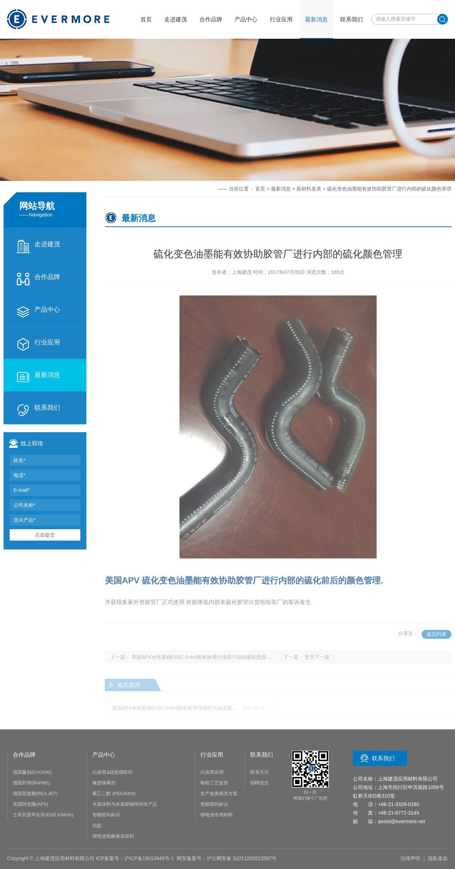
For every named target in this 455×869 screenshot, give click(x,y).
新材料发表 (308, 189)
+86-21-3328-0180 (398, 804)
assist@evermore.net (401, 821)
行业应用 (38, 344)
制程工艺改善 (214, 782)
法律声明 (410, 858)
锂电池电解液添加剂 (113, 836)
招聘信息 (259, 782)
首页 (146, 19)
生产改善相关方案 (218, 793)
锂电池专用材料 (216, 814)
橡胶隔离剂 (104, 782)
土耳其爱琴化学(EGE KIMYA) (43, 814)
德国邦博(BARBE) (31, 782)
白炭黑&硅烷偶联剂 (112, 772)
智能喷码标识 (214, 804)
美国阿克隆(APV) (30, 804)
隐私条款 (438, 858)
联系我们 (38, 410)
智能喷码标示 (106, 814)
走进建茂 (38, 246)
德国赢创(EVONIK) (32, 772)
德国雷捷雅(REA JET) (35, 793)
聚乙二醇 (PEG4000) (113, 793)
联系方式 (259, 772)
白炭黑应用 (212, 772)
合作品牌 (38, 279)
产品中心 (38, 312)
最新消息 (38, 377)
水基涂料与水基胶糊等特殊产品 (124, 804)
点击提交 (45, 535)
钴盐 (97, 825)
